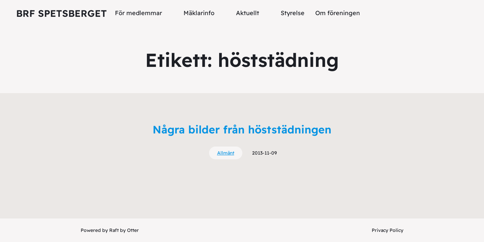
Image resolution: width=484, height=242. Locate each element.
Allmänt (225, 153)
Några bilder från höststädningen (242, 129)
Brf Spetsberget (61, 13)
